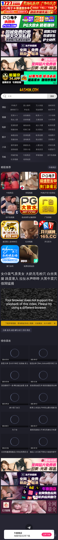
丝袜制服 (26, 119)
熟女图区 (39, 139)
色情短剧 (26, 159)
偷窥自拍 (14, 135)
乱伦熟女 (39, 129)
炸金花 (26, 109)
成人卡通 (39, 125)
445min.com (29, 89)
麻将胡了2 (14, 109)
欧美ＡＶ (39, 115)
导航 (4, 157)
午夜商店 (26, 155)
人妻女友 (39, 145)
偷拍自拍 (26, 125)
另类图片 (51, 139)
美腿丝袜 (14, 139)
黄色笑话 (39, 149)
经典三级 (26, 129)
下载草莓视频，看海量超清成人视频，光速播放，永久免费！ (30, 323)
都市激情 (14, 145)
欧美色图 (39, 135)
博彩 (4, 107)
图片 (4, 137)
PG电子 (14, 105)
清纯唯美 (26, 139)
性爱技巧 (51, 149)
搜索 (52, 96)
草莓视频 (39, 155)
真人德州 (26, 105)
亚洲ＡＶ (14, 115)
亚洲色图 (26, 135)
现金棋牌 (39, 109)
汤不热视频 (51, 155)
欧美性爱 (51, 125)
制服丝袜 (14, 129)
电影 (4, 127)
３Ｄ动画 (51, 115)
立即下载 (46, 534)
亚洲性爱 (14, 125)
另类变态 (51, 129)
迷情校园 (14, 149)
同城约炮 (14, 155)
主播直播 (39, 119)
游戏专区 (51, 105)
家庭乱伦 (26, 145)
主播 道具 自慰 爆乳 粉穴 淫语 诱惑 (16, 330)
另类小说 (26, 149)
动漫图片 (51, 135)
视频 (4, 117)
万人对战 (39, 105)
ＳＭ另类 (51, 119)
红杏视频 (14, 159)
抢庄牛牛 (51, 109)
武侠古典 (51, 145)
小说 (4, 147)
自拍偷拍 (26, 115)
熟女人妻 (14, 119)
